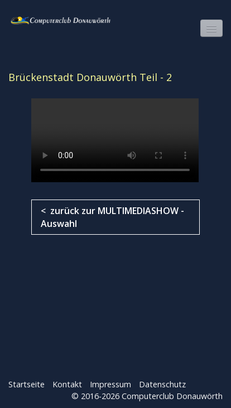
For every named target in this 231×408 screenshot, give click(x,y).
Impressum (110, 384)
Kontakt (67, 384)
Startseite (26, 384)
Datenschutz (162, 384)
